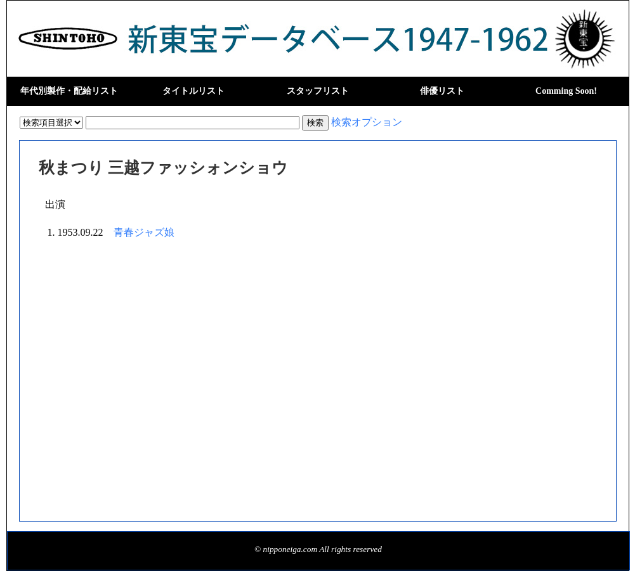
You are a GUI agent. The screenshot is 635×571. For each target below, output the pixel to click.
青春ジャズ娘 (144, 232)
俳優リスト (442, 91)
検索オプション (366, 122)
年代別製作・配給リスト (69, 91)
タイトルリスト (193, 91)
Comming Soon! (566, 91)
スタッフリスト (318, 91)
